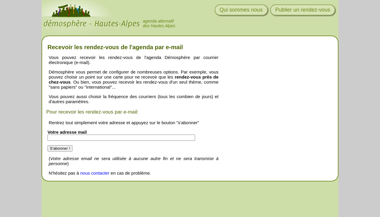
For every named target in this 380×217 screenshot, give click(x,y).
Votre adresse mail (67, 132)
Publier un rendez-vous (302, 10)
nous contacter (94, 172)
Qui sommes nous (241, 10)
